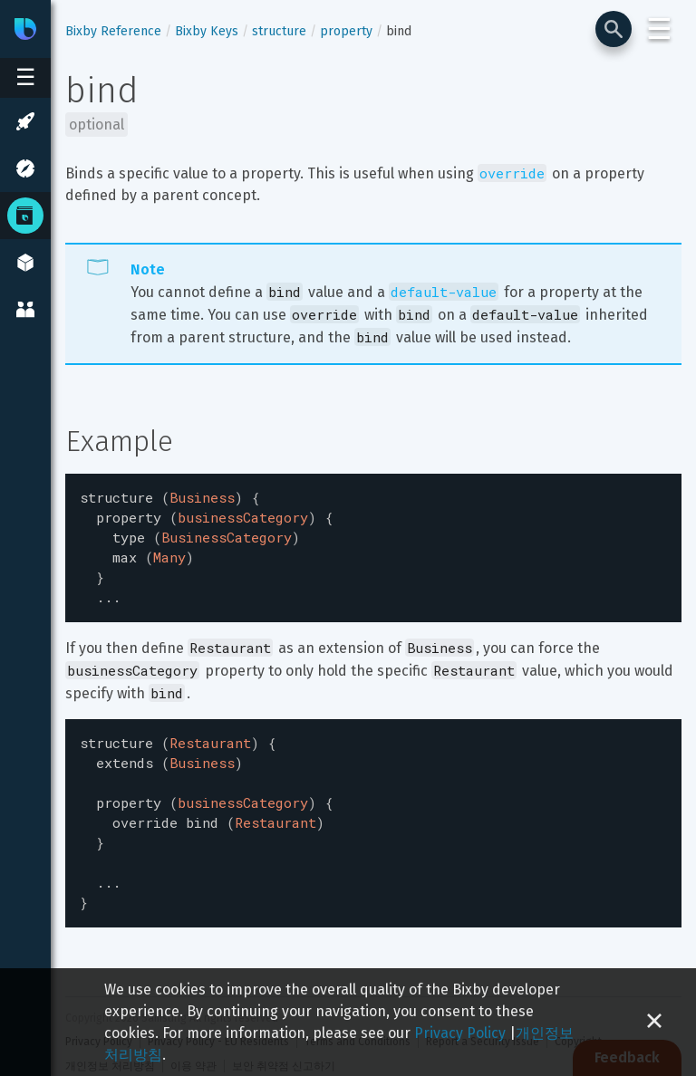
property (346, 31)
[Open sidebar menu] (25, 78)
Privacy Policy (460, 1033)
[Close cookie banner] (654, 1022)
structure (279, 31)
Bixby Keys (206, 31)
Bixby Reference (113, 31)
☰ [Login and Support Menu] (659, 28)
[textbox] (373, 542)
